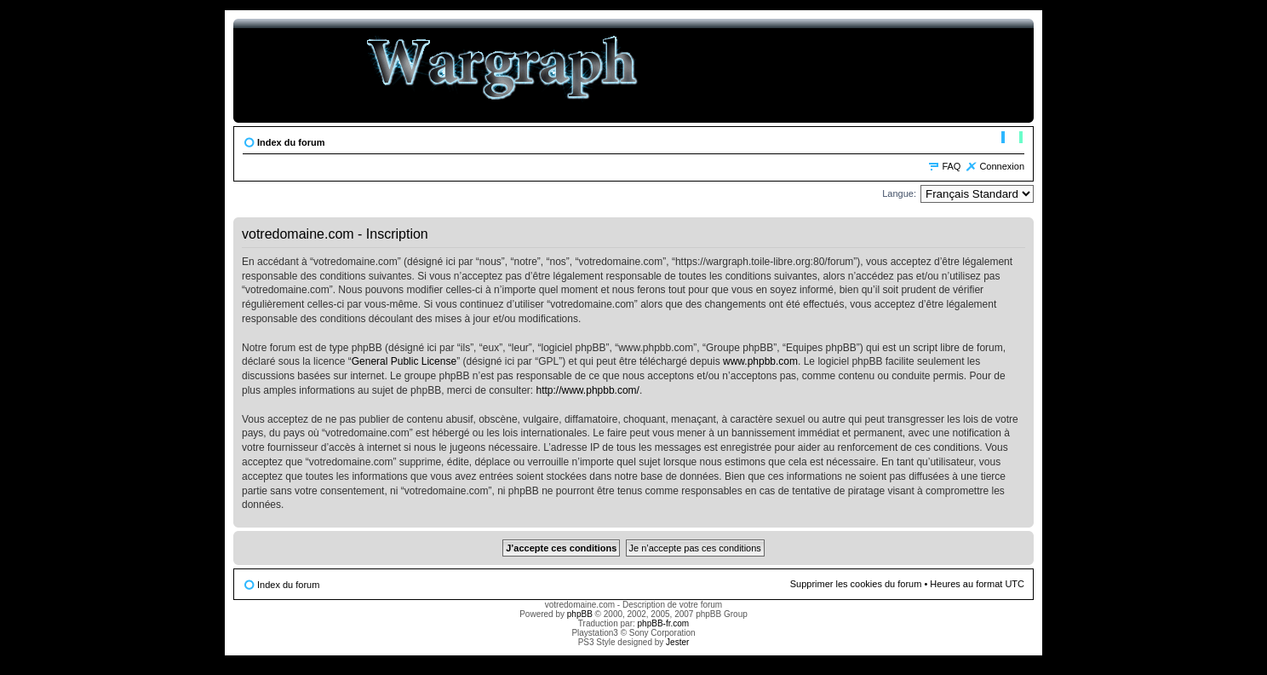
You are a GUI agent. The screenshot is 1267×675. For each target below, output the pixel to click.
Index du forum (290, 142)
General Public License (404, 361)
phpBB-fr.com (664, 623)
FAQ (951, 166)
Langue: (899, 193)
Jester (677, 642)
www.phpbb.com (760, 361)
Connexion (1001, 166)
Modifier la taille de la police (1012, 139)
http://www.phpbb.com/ (587, 390)
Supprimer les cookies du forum (856, 584)
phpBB (580, 614)
